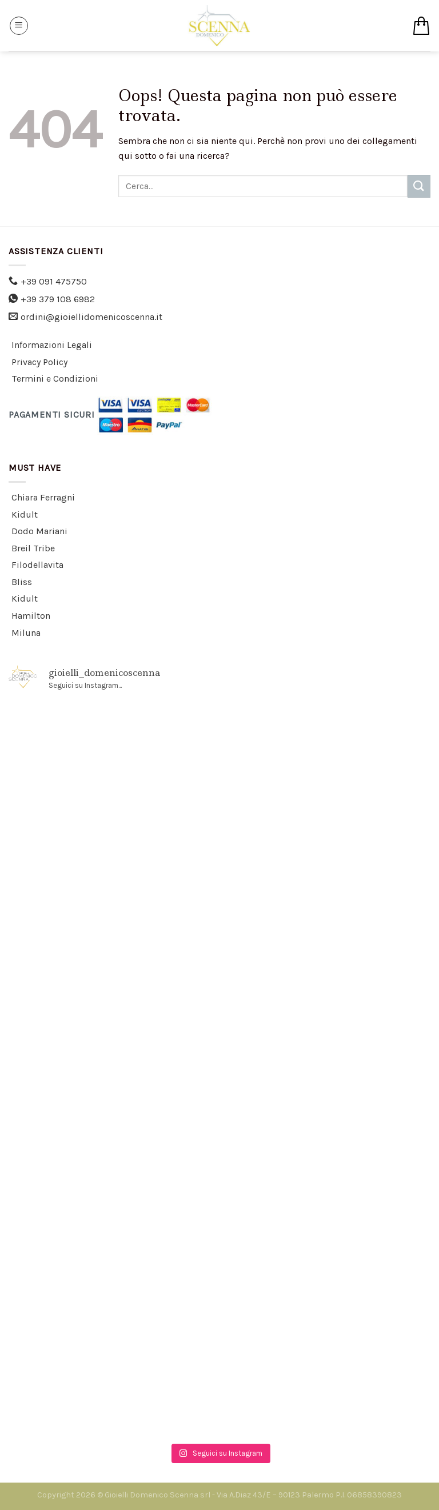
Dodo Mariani (39, 531)
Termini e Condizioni (54, 378)
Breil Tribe (33, 548)
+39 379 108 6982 (58, 299)
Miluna (26, 632)
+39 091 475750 (54, 281)
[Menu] (19, 26)
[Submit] (419, 186)
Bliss (21, 581)
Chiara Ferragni (43, 497)
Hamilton (30, 615)
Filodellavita (37, 564)
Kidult (24, 514)
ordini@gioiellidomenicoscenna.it (91, 316)
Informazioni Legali (51, 344)
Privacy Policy (39, 362)
